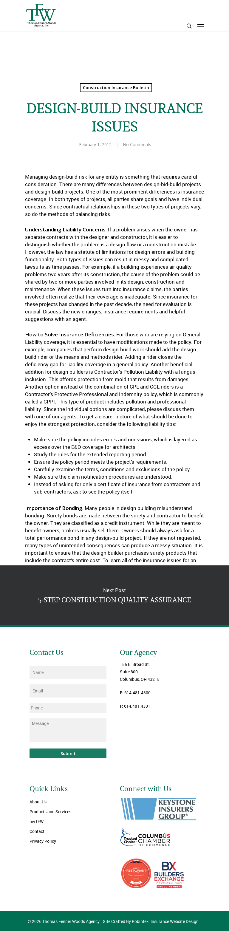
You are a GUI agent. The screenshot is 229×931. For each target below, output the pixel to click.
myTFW (37, 821)
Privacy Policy (43, 841)
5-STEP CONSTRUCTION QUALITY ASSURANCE (114, 595)
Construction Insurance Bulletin (116, 87)
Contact (37, 831)
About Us (38, 802)
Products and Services (50, 811)
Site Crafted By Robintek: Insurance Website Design (151, 921)
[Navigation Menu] (200, 26)
